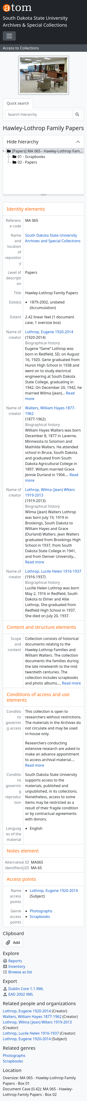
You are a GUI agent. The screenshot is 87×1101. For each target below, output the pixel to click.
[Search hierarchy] (39, 114)
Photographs (41, 911)
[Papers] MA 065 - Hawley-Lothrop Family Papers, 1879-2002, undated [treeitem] (45, 151)
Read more (34, 562)
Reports (12, 960)
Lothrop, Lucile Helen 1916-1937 (53, 571)
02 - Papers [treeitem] (24, 162)
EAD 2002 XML (18, 994)
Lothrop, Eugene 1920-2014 (49, 331)
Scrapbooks (40, 916)
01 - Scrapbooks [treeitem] (28, 156)
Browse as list (17, 972)
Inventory (14, 966)
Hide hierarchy (23, 142)
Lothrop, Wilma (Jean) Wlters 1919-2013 (37, 1022)
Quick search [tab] (18, 103)
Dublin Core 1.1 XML (23, 988)
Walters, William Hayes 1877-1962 (32, 1016)
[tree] (43, 171)
